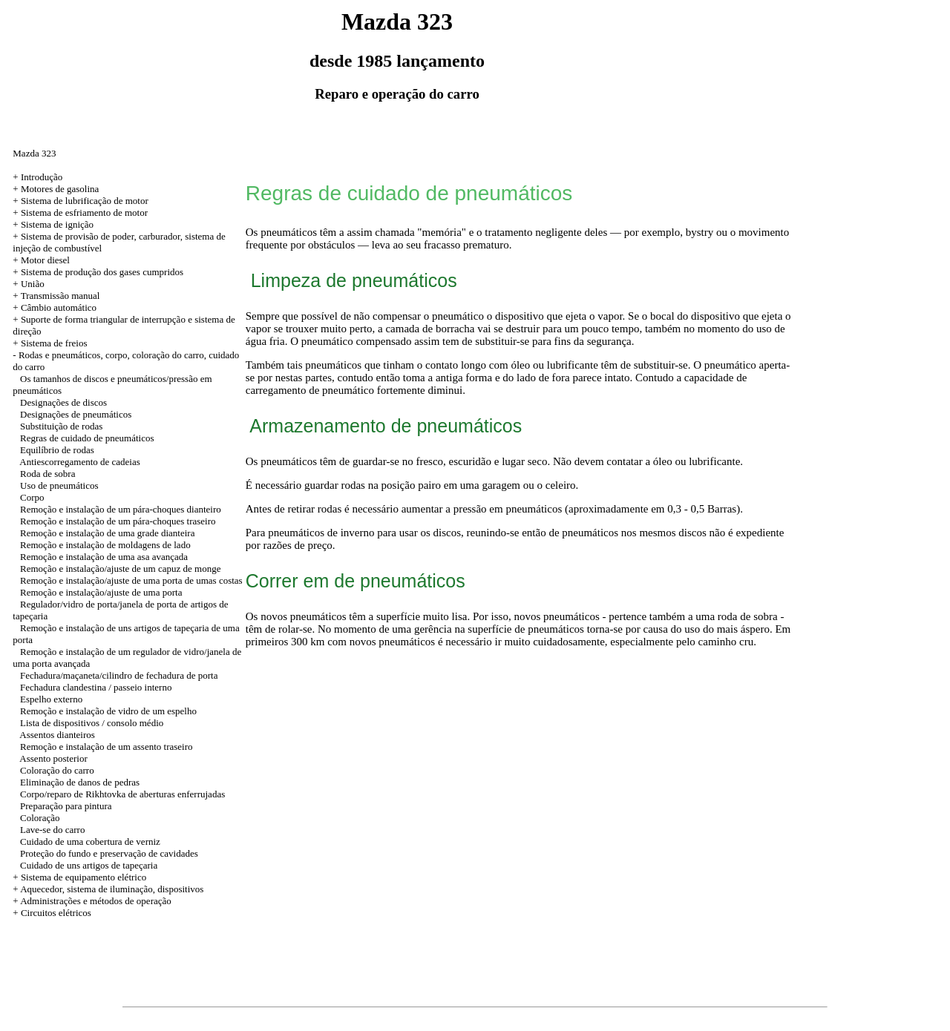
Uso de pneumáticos (59, 485)
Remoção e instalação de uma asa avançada (104, 556)
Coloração (39, 817)
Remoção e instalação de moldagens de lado (105, 544)
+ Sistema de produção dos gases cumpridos (98, 271)
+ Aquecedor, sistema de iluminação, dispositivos (108, 889)
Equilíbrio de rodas (57, 449)
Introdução (41, 176)
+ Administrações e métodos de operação (92, 900)
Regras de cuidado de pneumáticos (87, 438)
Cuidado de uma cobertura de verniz (90, 841)
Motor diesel (45, 260)
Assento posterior (53, 758)
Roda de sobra (47, 473)
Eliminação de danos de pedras (80, 782)
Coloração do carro (57, 770)
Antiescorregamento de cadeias (79, 461)
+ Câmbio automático (54, 307)
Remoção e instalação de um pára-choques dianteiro (120, 509)
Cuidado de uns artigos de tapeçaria (88, 865)
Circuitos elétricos (56, 912)
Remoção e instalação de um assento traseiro (106, 746)
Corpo (32, 497)
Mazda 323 (34, 153)
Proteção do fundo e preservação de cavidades (109, 853)
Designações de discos (63, 402)
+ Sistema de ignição (53, 224)
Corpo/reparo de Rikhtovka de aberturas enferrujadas (122, 794)
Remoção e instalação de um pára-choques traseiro (118, 521)
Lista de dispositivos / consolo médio (91, 722)
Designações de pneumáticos (75, 414)
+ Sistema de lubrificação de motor (80, 200)
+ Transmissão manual (56, 295)
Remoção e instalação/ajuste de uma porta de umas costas (131, 580)
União (33, 283)
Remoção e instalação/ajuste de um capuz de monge (120, 568)
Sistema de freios (54, 343)
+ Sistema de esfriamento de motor (80, 212)
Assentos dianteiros (56, 734)
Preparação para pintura (65, 805)
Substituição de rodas (61, 426)
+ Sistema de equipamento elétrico (79, 877)
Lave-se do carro (52, 829)
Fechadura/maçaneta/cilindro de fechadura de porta (118, 675)
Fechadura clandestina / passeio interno (95, 687)
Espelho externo (51, 699)
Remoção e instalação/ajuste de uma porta (101, 592)
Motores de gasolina (60, 188)
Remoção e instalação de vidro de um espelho (108, 711)
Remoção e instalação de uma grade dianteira (107, 532)
